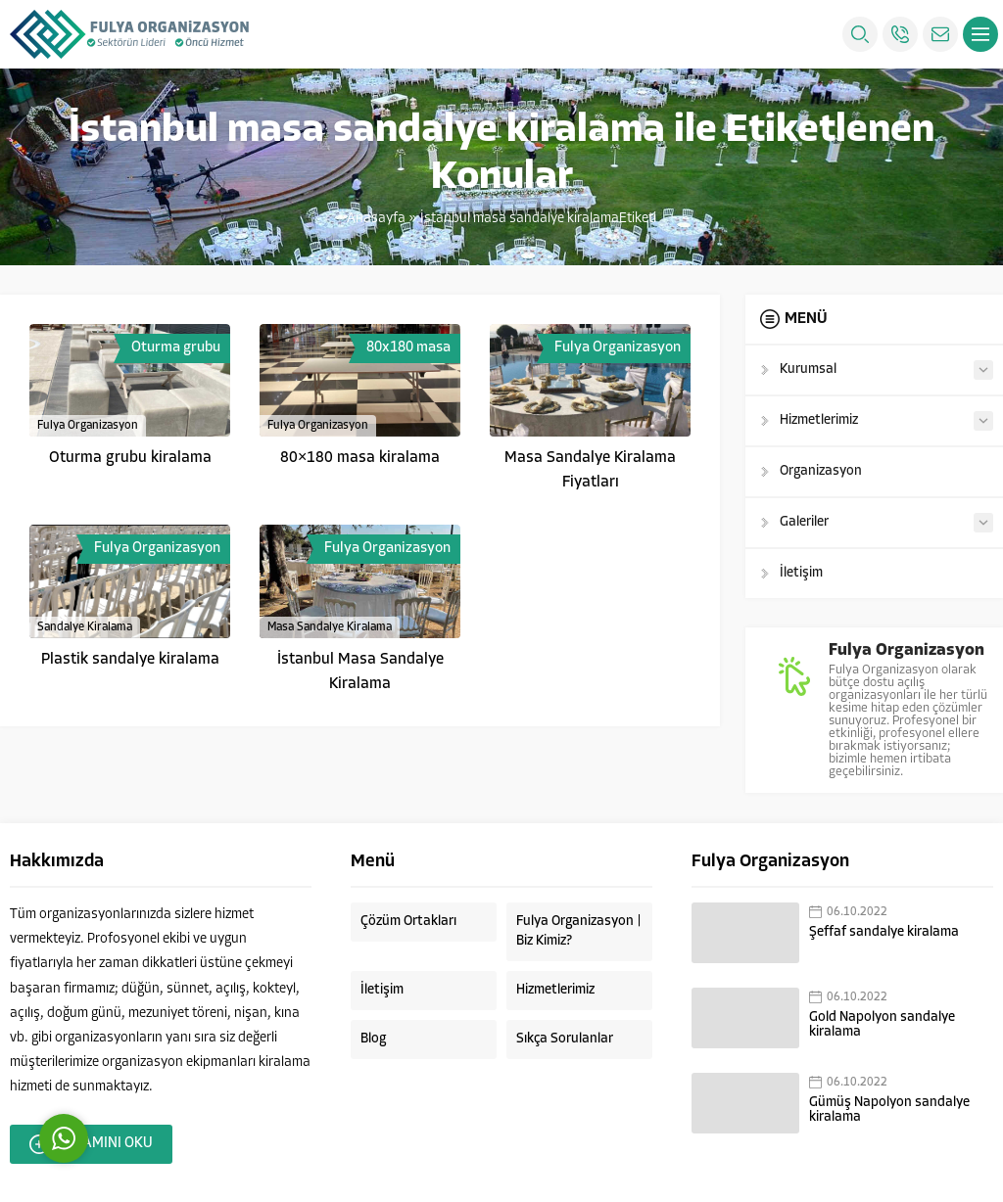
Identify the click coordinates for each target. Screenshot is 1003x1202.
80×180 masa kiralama (360, 458)
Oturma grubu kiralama (130, 458)
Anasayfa (376, 218)
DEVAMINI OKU (91, 1144)
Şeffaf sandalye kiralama (884, 932)
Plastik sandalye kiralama (130, 660)
